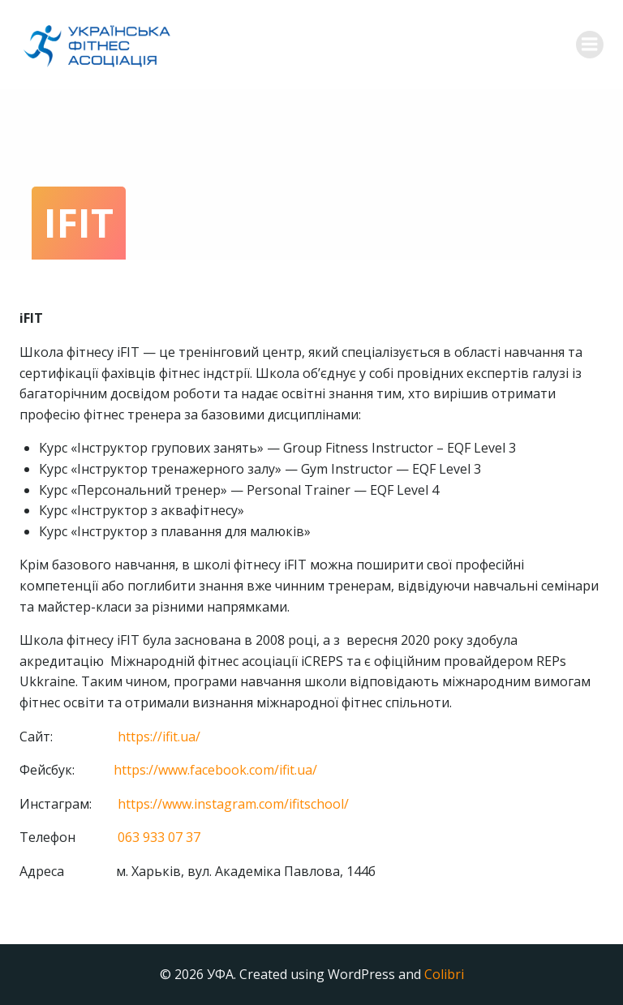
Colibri (444, 974)
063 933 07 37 (159, 837)
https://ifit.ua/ (159, 736)
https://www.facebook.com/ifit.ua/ (215, 770)
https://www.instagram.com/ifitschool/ (233, 804)
